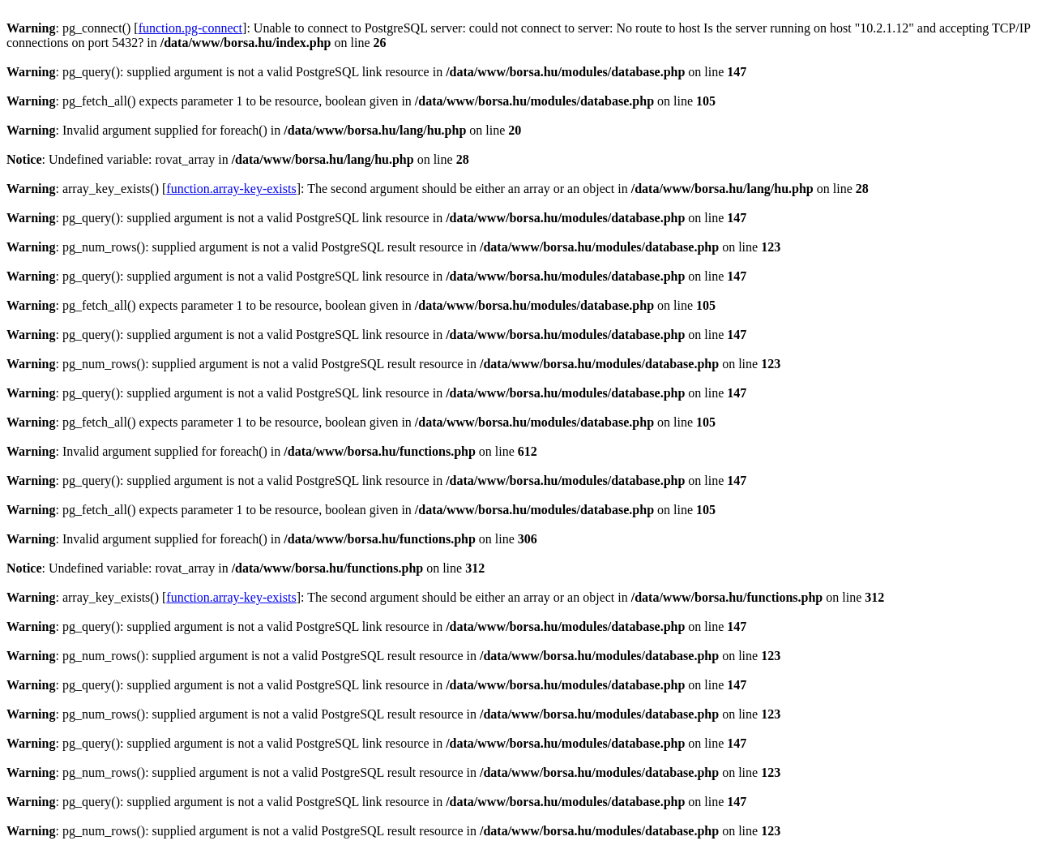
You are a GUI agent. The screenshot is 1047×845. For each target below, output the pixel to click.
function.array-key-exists (231, 188)
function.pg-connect (190, 28)
